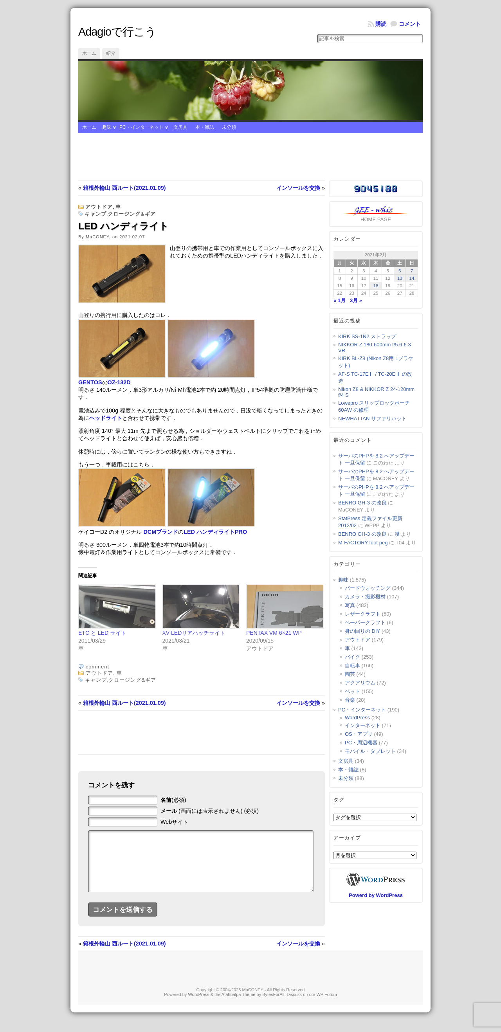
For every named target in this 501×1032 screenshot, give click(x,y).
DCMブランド (160, 532)
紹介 (110, 53)
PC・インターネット (141, 127)
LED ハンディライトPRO (215, 532)
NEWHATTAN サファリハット (372, 418)
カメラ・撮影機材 (365, 597)
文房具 (180, 127)
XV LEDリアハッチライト (194, 633)
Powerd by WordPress (376, 895)
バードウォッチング (368, 588)
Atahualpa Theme (239, 1006)
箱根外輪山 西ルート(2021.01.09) (124, 188)
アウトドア (99, 207)
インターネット (362, 725)
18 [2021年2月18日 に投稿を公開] (375, 285)
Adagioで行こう (117, 31)
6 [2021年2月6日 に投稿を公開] (399, 270)
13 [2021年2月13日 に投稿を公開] (399, 278)
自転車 (352, 665)
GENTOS (90, 382)
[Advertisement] (250, 157)
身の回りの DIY (362, 631)
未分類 (229, 127)
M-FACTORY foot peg (362, 543)
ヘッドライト (105, 418)
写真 (350, 605)
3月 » (356, 300)
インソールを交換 (298, 188)
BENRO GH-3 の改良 (362, 503)
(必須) (173, 800)
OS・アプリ (359, 734)
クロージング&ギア (131, 214)
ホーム (89, 53)
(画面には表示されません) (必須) (209, 811)
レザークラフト (362, 614)
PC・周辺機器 (361, 743)
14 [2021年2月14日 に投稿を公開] (411, 278)
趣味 (107, 127)
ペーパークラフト (365, 622)
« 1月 (339, 300)
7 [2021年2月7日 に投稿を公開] (412, 270)
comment (97, 667)
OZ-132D (119, 382)
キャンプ (95, 214)
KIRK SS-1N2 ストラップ (367, 336)
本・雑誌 (204, 127)
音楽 (350, 700)
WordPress (357, 717)
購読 (380, 24)
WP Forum (326, 1006)
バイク (352, 657)
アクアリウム (360, 683)
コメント (410, 24)
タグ (338, 800)
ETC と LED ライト (102, 633)
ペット (352, 691)
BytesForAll (273, 1006)
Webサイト (174, 822)
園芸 (350, 674)
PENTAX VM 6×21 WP (274, 633)
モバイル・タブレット (370, 751)
